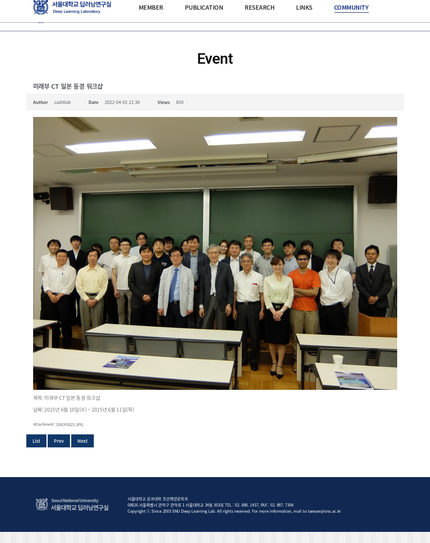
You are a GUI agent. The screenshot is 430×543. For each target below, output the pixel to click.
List (36, 452)
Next (82, 452)
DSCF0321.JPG (70, 436)
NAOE (50, 6)
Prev (59, 452)
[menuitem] (150, 27)
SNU (37, 6)
